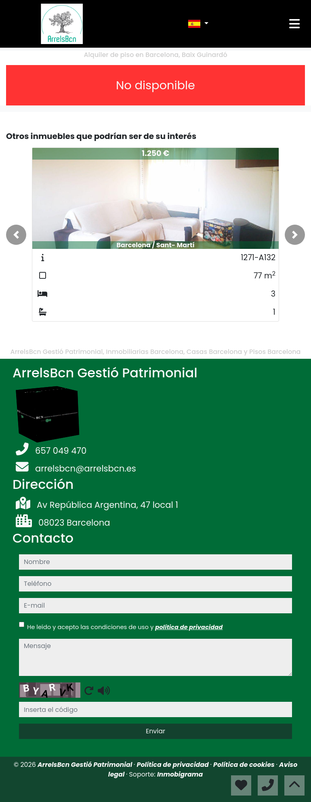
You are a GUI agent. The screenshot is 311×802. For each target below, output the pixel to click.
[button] (16, 235)
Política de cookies (244, 764)
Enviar (155, 731)
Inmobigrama (180, 774)
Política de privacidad (173, 764)
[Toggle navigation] (294, 24)
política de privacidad (189, 627)
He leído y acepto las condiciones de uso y (125, 627)
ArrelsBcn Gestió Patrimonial (86, 764)
